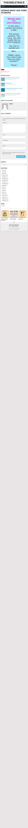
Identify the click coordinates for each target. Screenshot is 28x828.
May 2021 (4, 190)
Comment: (4, 122)
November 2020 (5, 200)
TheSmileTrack (13, 2)
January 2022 (4, 176)
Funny (14, 14)
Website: (4, 145)
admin (2, 14)
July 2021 (4, 187)
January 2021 (4, 197)
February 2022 (5, 175)
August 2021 (4, 185)
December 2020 (5, 198)
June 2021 (4, 188)
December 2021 (5, 178)
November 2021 (5, 180)
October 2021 (5, 181)
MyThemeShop (16, 229)
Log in (3, 205)
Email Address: (5, 140)
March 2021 (4, 193)
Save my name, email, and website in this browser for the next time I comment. (13, 153)
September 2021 (5, 183)
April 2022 (4, 171)
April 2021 (4, 192)
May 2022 (4, 170)
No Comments (18, 14)
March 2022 (4, 173)
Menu (3, 6)
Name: (3, 134)
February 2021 (5, 195)
